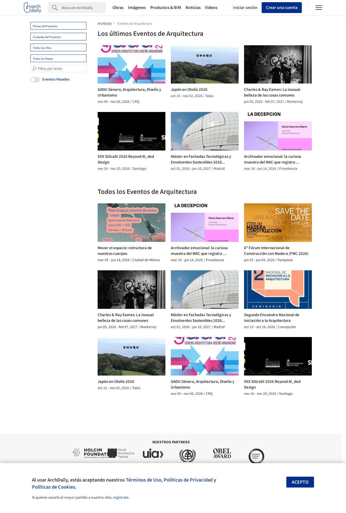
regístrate (121, 497)
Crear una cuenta (281, 8)
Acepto (300, 482)
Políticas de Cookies (53, 486)
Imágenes (137, 7)
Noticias (193, 7)
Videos (211, 7)
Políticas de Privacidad (188, 479)
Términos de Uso (143, 479)
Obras (118, 7)
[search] (34, 69)
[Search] (84, 7)
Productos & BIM (165, 7)
